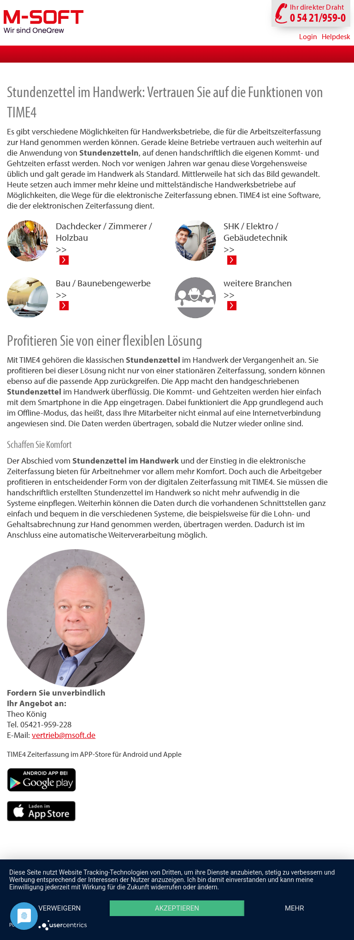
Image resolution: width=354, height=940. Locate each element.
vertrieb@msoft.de (63, 735)
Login (308, 36)
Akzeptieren (177, 908)
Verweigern (59, 908)
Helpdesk (336, 36)
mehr (294, 908)
